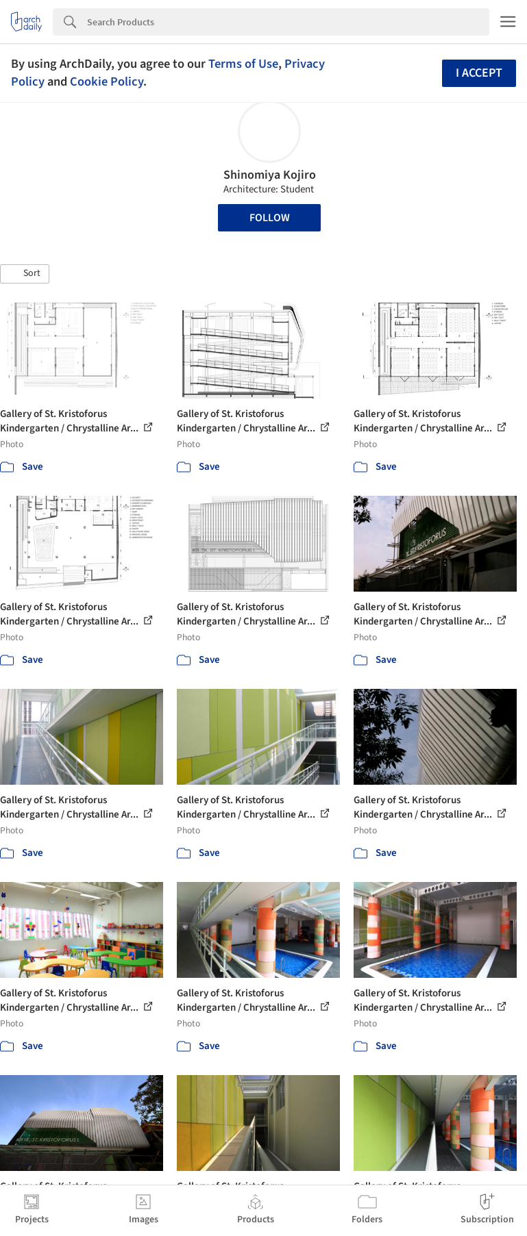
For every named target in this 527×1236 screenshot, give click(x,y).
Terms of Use (243, 64)
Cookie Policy (106, 81)
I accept (479, 72)
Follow (269, 217)
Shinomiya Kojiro (269, 175)
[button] (24, 273)
